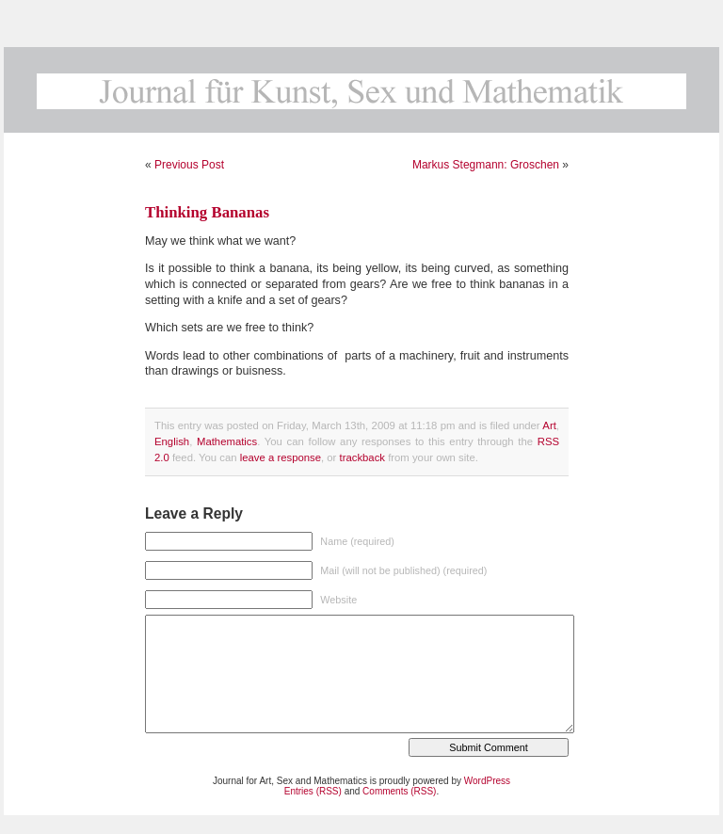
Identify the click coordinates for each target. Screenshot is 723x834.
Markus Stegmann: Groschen (485, 164)
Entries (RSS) (313, 791)
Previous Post (189, 164)
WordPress (487, 781)
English (171, 441)
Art (548, 425)
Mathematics (227, 441)
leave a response (280, 457)
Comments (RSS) (399, 791)
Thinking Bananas (207, 212)
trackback (362, 457)
